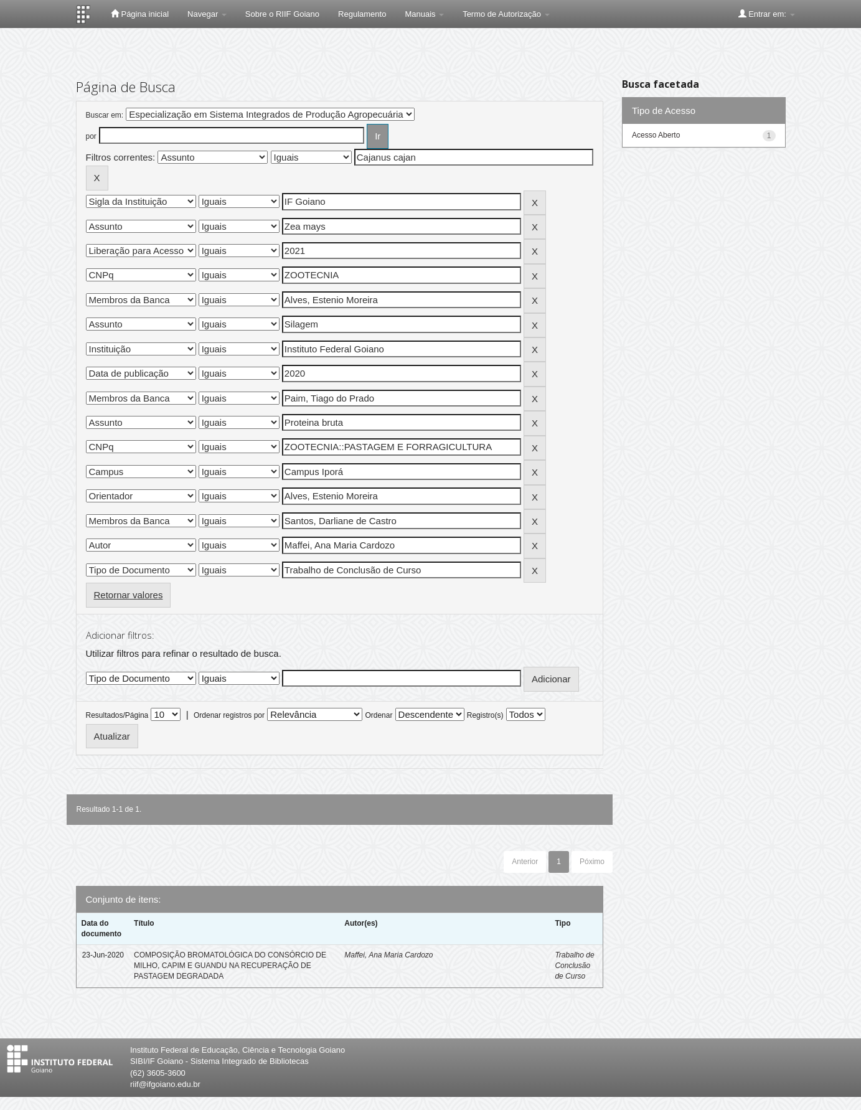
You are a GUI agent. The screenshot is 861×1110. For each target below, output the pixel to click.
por (91, 136)
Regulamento (362, 14)
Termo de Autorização (506, 14)
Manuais (424, 14)
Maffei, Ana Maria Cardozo (388, 955)
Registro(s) (485, 715)
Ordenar (378, 715)
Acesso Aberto (656, 135)
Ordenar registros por (229, 715)
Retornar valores (128, 595)
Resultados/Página (117, 715)
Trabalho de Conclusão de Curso (574, 966)
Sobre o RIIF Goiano (282, 14)
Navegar (207, 14)
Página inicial (140, 14)
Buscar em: (105, 115)
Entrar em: (766, 14)
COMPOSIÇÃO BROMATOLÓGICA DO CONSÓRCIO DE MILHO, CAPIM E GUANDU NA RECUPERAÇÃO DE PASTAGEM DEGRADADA (230, 966)
